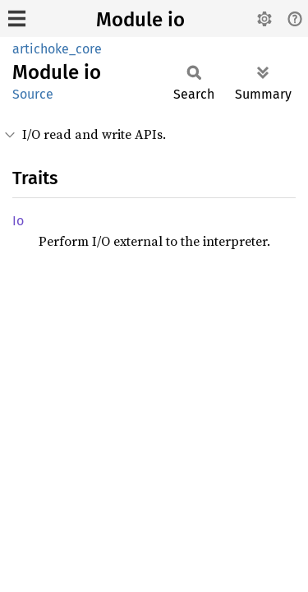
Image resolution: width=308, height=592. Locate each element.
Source (32, 94)
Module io (140, 19)
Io (18, 221)
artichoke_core (57, 49)
